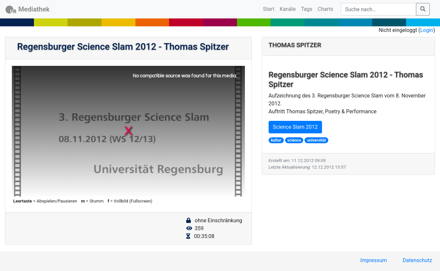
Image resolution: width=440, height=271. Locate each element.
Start (270, 8)
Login (426, 30)
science (294, 140)
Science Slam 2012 (295, 127)
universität (316, 140)
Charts (325, 9)
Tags (306, 9)
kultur (276, 140)
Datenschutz (417, 260)
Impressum (373, 260)
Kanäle (288, 9)
